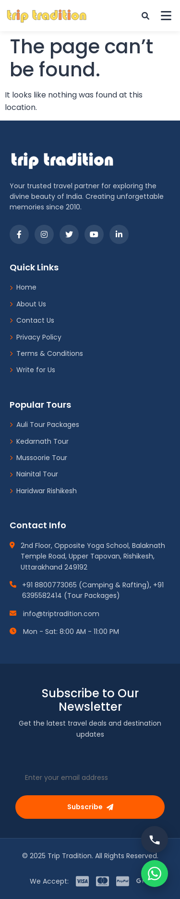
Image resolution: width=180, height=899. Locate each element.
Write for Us (32, 370)
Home (23, 287)
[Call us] (154, 839)
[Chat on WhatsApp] (154, 873)
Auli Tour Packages (44, 424)
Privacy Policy (35, 337)
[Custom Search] (145, 16)
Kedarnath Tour (39, 441)
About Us (28, 304)
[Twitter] (69, 234)
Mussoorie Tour (38, 457)
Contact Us (32, 320)
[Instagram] (44, 234)
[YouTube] (94, 234)
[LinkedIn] (119, 234)
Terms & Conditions (46, 353)
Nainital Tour (34, 474)
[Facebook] (19, 234)
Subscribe (90, 807)
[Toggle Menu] (166, 15)
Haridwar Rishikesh (43, 491)
